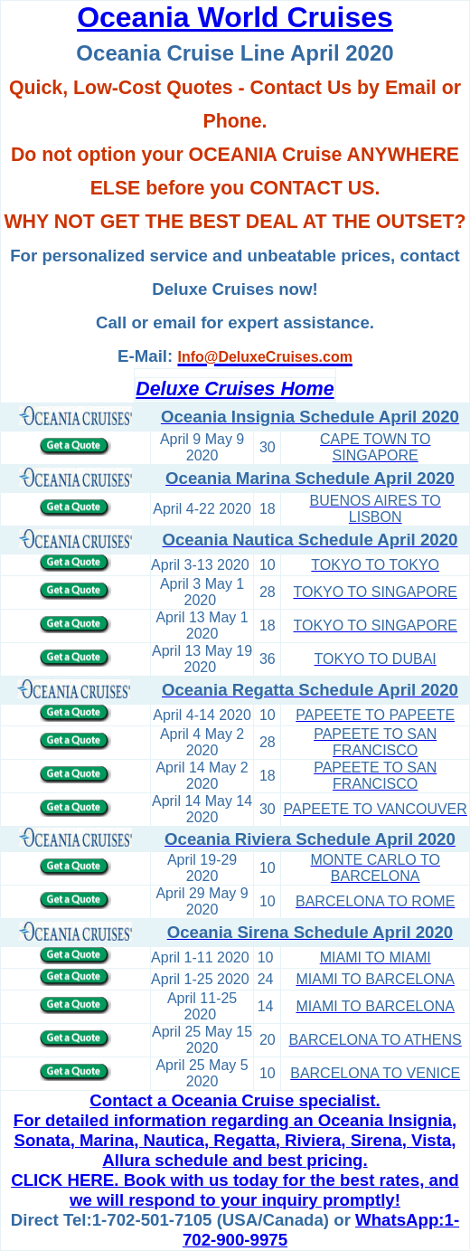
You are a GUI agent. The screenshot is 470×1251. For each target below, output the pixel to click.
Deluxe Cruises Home (235, 389)
